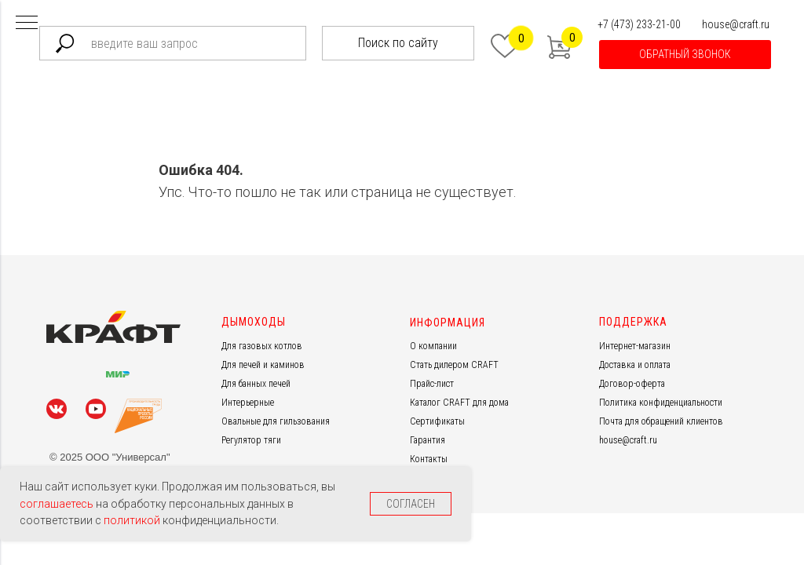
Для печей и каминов (263, 364)
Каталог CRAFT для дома (459, 402)
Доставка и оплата (635, 364)
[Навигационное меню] (27, 23)
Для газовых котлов (261, 346)
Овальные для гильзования (275, 421)
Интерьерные (247, 402)
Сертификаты (437, 421)
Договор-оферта (632, 383)
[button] (685, 54)
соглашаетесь (58, 504)
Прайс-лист (432, 383)
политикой (133, 520)
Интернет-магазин (635, 346)
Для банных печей (256, 383)
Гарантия (427, 440)
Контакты (429, 459)
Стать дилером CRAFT (454, 364)
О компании (433, 346)
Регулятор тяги (251, 440)
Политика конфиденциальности (660, 402)
